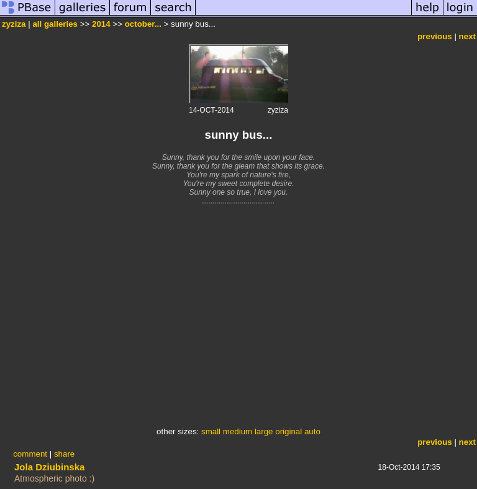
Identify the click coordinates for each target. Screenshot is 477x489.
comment (30, 454)
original (288, 431)
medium (237, 431)
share (64, 454)
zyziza (14, 24)
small (210, 431)
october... (143, 24)
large (264, 431)
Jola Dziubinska (49, 467)
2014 (101, 24)
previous (434, 36)
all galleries (55, 24)
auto (312, 431)
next (467, 36)
